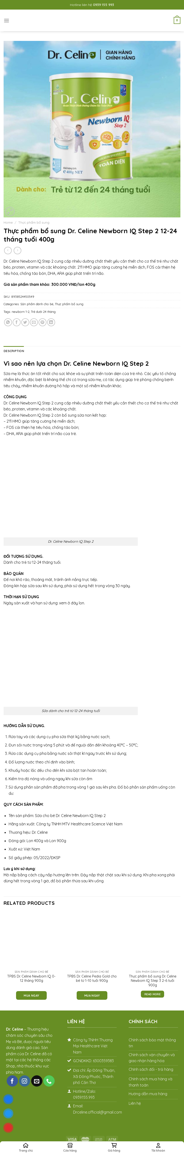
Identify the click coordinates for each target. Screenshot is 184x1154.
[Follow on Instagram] (24, 1081)
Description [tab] (14, 351)
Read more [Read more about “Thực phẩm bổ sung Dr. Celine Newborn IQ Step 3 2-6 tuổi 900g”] (152, 994)
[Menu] (6, 20)
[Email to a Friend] (34, 322)
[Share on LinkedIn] (51, 322)
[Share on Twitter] (25, 322)
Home (8, 222)
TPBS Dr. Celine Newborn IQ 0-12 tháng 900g (31, 978)
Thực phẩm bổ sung (33, 222)
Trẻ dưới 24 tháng (43, 312)
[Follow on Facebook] (12, 1081)
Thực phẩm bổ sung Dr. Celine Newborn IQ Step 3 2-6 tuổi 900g (152, 980)
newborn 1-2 (20, 312)
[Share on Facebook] (17, 322)
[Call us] (49, 1081)
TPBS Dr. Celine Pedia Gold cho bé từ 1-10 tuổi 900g (92, 978)
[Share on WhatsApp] (8, 322)
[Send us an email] (36, 1081)
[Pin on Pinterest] (42, 322)
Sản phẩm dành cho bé (36, 304)
